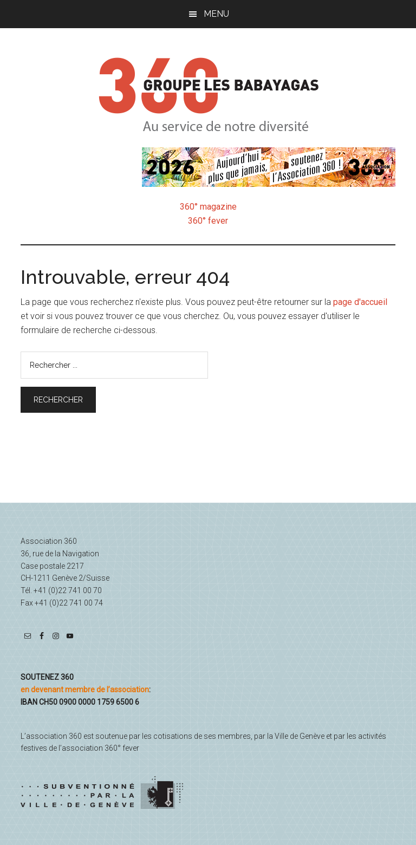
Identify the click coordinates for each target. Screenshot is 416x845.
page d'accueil (360, 302)
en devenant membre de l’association (85, 689)
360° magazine (208, 207)
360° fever (208, 221)
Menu (216, 14)
